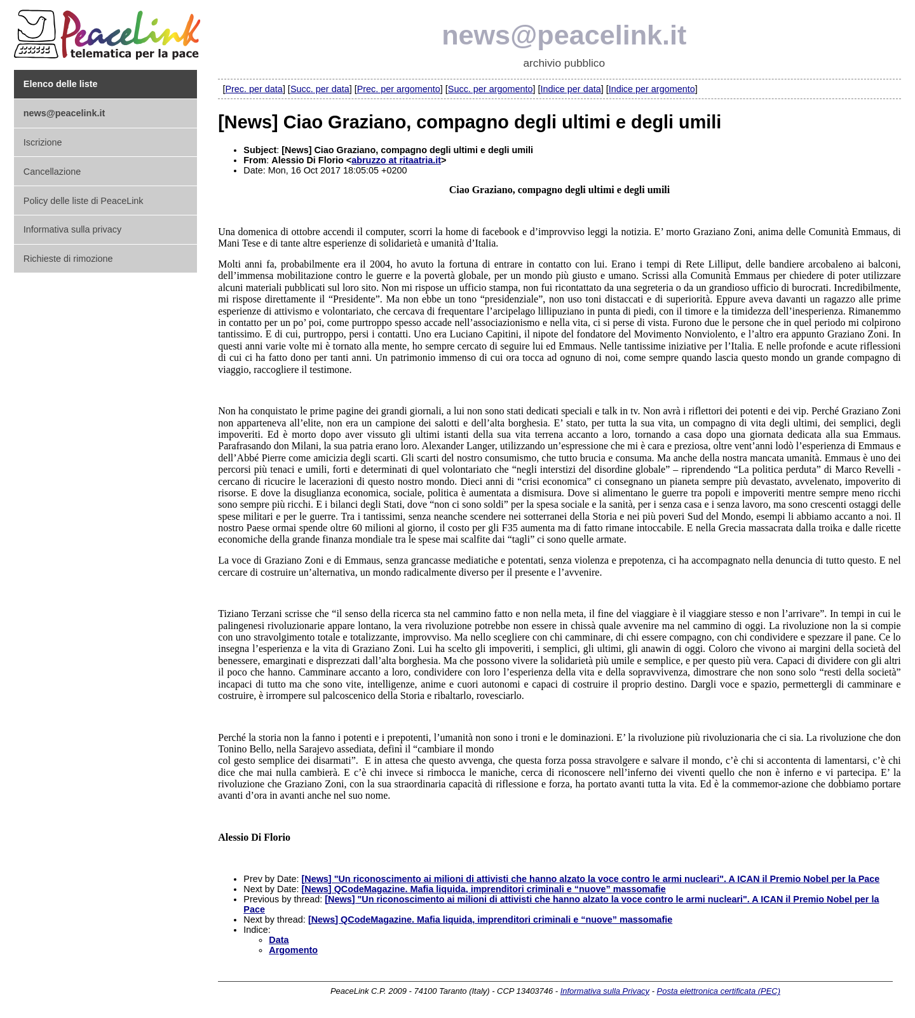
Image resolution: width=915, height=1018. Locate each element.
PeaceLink (109, 31)
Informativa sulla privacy (72, 229)
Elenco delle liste (61, 84)
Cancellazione (52, 171)
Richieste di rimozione (68, 259)
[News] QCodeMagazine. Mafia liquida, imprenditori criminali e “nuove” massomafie (483, 889)
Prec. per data (253, 89)
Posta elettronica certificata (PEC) (718, 991)
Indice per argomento (652, 89)
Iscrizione (43, 142)
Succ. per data (319, 89)
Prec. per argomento (398, 89)
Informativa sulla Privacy (604, 991)
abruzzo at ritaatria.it (396, 160)
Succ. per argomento (490, 89)
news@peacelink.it (564, 35)
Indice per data (570, 89)
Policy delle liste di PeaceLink (84, 201)
